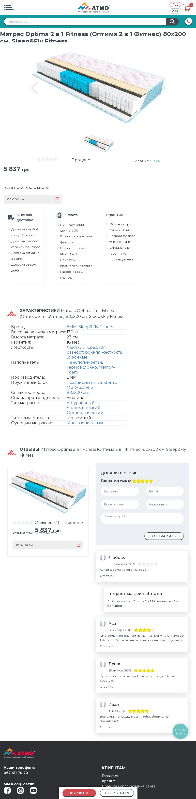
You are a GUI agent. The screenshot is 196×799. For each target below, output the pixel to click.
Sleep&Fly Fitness (95, 326)
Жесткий (76, 347)
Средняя (96, 347)
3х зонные (77, 357)
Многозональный (85, 423)
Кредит (108, 781)
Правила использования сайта (128, 786)
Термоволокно (82, 367)
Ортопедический (85, 412)
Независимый (81, 382)
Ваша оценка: (116, 481)
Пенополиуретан (84, 362)
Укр (175, 11)
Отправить (164, 536)
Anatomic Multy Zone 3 (92, 385)
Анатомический (83, 407)
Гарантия (110, 776)
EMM (72, 326)
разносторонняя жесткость (94, 352)
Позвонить (117, 793)
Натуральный (81, 402)
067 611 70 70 (16, 773)
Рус (175, 4)
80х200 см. (78, 392)
